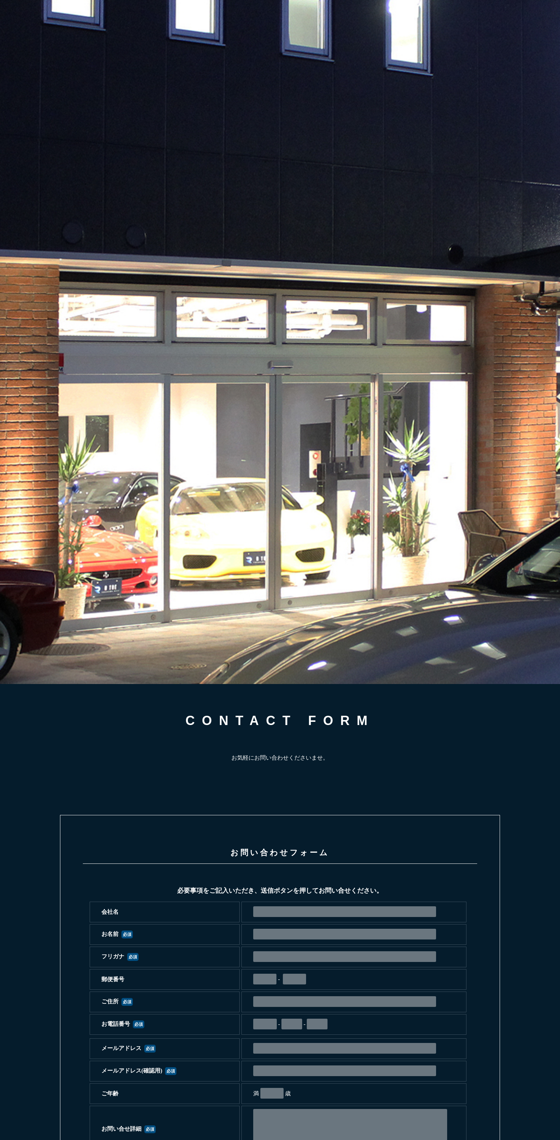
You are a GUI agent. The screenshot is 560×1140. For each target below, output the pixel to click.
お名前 (117, 934)
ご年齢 (110, 1093)
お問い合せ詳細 (128, 1129)
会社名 (110, 912)
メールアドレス (128, 1048)
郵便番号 (112, 979)
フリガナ (120, 956)
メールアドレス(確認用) (139, 1071)
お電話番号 (122, 1024)
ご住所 (117, 1001)
